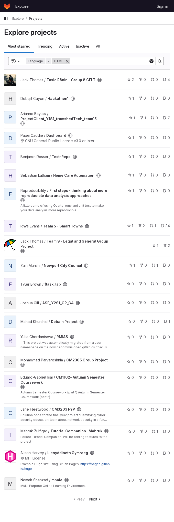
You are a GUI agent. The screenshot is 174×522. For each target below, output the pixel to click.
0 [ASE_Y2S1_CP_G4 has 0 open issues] (166, 302)
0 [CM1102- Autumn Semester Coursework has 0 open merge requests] (154, 377)
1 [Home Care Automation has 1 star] (131, 175)
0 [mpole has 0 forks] (142, 480)
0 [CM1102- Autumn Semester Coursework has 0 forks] (142, 377)
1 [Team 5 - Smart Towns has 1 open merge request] (153, 226)
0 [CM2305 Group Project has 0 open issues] (166, 362)
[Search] (109, 61)
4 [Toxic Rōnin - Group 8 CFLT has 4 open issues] (166, 79)
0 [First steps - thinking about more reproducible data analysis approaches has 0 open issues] (166, 191)
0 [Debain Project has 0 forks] (143, 321)
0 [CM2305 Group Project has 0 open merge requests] (154, 362)
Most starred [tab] (18, 46)
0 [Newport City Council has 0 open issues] (166, 265)
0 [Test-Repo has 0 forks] (142, 156)
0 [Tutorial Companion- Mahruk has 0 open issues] (166, 431)
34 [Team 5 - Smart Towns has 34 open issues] (165, 226)
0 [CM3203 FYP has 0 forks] (142, 409)
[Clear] (151, 61)
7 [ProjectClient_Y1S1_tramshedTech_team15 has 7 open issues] (166, 118)
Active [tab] (64, 46)
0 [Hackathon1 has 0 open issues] (166, 98)
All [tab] (98, 46)
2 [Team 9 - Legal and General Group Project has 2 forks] (166, 245)
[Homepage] (7, 6)
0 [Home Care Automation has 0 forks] (142, 175)
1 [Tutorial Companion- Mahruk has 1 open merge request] (155, 431)
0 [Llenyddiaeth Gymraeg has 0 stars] (130, 453)
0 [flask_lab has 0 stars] (130, 284)
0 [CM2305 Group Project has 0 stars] (130, 362)
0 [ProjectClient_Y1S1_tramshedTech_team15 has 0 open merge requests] (154, 118)
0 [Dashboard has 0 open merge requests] (154, 137)
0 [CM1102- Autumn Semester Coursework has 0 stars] (130, 377)
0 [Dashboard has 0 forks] (142, 137)
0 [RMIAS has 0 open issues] (166, 337)
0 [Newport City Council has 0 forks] (143, 265)
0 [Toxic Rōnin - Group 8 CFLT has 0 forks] (142, 79)
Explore (22, 6)
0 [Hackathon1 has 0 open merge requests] (154, 98)
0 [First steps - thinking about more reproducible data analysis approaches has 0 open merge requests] (154, 191)
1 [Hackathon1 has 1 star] (131, 98)
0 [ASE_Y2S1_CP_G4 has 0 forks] (142, 302)
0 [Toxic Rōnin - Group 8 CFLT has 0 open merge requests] (154, 79)
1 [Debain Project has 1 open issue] (167, 321)
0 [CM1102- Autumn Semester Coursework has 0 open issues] (166, 377)
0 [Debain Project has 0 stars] (131, 321)
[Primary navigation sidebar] (6, 18)
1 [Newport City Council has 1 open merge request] (155, 265)
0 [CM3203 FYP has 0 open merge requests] (154, 409)
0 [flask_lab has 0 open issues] (166, 284)
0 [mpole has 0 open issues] (166, 480)
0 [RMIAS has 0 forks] (142, 337)
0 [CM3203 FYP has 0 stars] (130, 409)
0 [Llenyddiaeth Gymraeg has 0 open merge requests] (154, 453)
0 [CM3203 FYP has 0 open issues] (166, 409)
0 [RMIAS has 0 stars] (130, 337)
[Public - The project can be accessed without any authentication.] (99, 80)
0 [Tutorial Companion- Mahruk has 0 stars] (131, 431)
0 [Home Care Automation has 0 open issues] (166, 175)
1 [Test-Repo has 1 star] (131, 156)
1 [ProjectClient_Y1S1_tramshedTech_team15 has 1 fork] (143, 118)
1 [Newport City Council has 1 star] (132, 265)
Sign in (162, 6)
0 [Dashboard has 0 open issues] (166, 137)
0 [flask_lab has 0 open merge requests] (154, 284)
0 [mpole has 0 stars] (130, 480)
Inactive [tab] (82, 46)
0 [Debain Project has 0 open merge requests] (155, 321)
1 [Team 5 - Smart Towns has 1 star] (130, 226)
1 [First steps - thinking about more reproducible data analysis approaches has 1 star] (131, 191)
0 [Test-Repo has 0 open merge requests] (154, 156)
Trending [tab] (44, 46)
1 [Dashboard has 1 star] (131, 137)
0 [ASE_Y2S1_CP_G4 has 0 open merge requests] (154, 302)
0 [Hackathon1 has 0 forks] (142, 98)
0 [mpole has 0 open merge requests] (154, 480)
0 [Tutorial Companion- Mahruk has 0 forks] (143, 431)
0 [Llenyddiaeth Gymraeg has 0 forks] (142, 453)
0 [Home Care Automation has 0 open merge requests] (154, 175)
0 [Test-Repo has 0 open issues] (166, 156)
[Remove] (67, 61)
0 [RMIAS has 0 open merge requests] (154, 337)
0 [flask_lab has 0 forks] (142, 284)
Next (95, 499)
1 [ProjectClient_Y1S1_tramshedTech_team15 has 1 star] (132, 118)
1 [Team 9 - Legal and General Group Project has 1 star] (155, 245)
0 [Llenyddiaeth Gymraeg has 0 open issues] (166, 453)
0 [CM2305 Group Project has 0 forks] (142, 362)
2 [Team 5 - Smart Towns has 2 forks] (141, 226)
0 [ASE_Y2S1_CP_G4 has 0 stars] (130, 302)
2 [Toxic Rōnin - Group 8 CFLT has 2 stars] (130, 79)
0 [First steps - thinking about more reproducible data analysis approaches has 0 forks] (142, 191)
